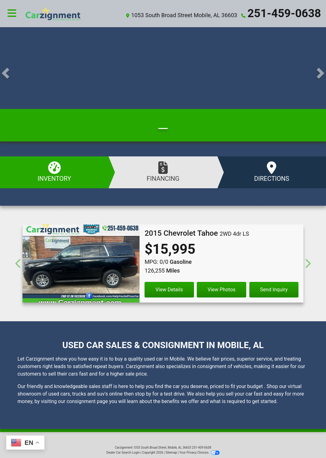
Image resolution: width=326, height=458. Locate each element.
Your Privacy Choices (199, 452)
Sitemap (171, 452)
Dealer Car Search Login (123, 452)
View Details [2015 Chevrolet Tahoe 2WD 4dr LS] (169, 290)
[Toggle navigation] (12, 13)
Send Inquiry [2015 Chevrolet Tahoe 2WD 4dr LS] (274, 290)
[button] (5, 73)
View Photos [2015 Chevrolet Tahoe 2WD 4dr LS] (222, 290)
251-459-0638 (284, 13)
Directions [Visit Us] (271, 171)
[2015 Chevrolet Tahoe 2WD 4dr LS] (81, 266)
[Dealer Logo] (69, 13)
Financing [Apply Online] (163, 171)
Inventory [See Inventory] (54, 171)
